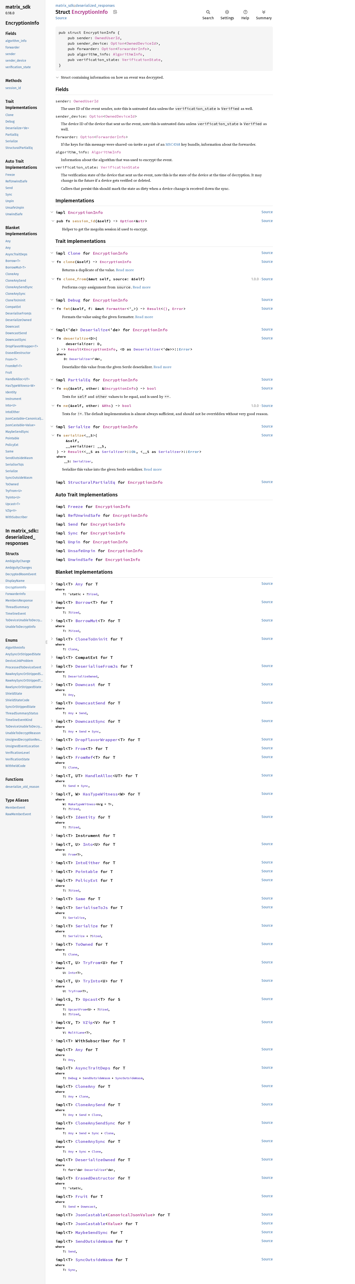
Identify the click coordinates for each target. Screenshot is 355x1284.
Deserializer (147, 349)
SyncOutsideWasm (128, 1078)
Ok (133, 451)
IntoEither (87, 862)
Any (79, 584)
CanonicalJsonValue (130, 1214)
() (165, 308)
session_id (83, 221)
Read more (125, 269)
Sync (73, 533)
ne (65, 405)
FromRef (84, 757)
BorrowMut (86, 620)
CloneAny (85, 1086)
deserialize (75, 338)
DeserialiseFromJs (96, 666)
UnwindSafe (80, 559)
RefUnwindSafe (84, 515)
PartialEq (79, 379)
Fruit (81, 1196)
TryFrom (91, 962)
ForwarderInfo (132, 48)
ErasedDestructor (95, 1178)
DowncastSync (90, 721)
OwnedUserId (107, 38)
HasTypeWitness (100, 794)
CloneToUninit (91, 639)
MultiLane (76, 1032)
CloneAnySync (90, 1141)
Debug (74, 300)
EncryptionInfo (85, 212)
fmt (66, 308)
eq (65, 388)
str (141, 221)
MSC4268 (173, 144)
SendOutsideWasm (96, 1078)
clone (69, 261)
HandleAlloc (99, 775)
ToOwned (84, 944)
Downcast (85, 684)
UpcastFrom (77, 1009)
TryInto (91, 981)
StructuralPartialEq (91, 482)
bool (151, 388)
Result (154, 308)
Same (80, 898)
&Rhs (106, 405)
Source (61, 18)
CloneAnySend (90, 1104)
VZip (88, 1022)
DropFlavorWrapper (96, 739)
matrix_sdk (64, 5)
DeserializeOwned (82, 676)
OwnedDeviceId (141, 43)
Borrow (82, 602)
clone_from (74, 279)
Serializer (113, 451)
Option (117, 43)
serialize (73, 435)
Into (88, 844)
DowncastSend (90, 703)
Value (114, 1223)
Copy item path (115, 12)
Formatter (116, 308)
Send (73, 524)
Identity (85, 817)
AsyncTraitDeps (92, 1068)
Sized (92, 594)
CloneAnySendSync (95, 1123)
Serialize (79, 426)
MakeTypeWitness (81, 804)
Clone (74, 253)
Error (177, 308)
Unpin (74, 541)
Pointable (86, 871)
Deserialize (94, 329)
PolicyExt (86, 880)
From (80, 748)
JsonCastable (90, 1214)
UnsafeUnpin (81, 550)
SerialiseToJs (91, 907)
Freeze (75, 506)
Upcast (90, 999)
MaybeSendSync (91, 1232)
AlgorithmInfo (127, 54)
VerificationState (141, 59)
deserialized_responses (95, 5)
